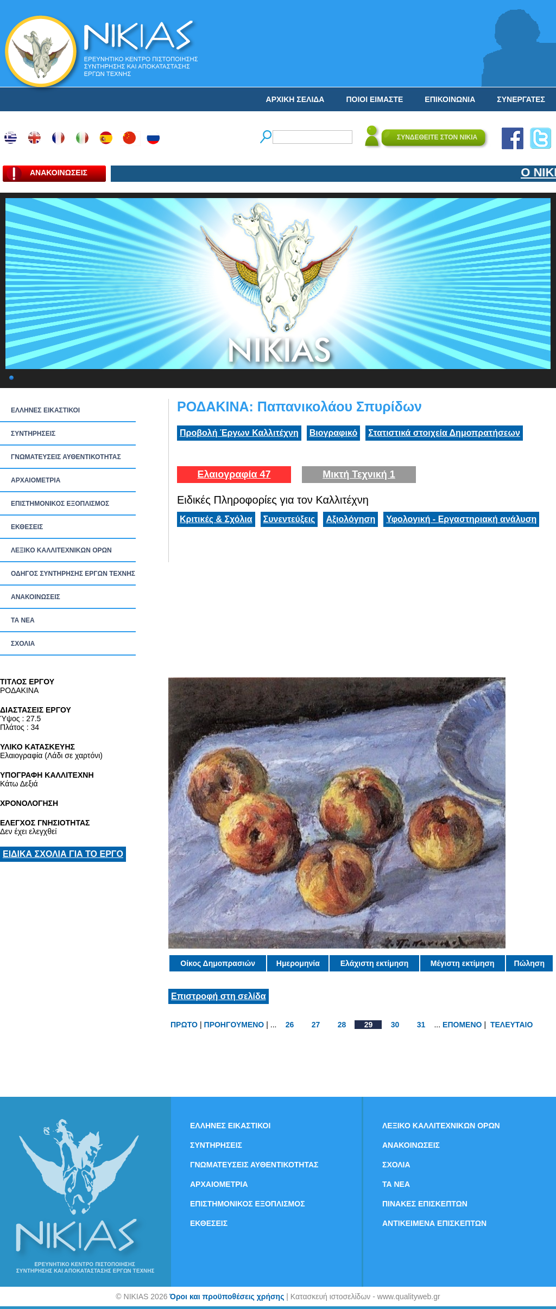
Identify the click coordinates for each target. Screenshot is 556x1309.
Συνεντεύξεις (289, 519)
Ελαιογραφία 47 (233, 474)
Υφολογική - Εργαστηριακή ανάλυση (461, 519)
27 (316, 1024)
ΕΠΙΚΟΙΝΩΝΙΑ (450, 99)
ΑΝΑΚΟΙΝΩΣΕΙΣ (35, 597)
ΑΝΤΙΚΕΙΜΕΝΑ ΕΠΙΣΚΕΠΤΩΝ (434, 1223)
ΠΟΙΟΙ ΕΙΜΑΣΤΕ (374, 99)
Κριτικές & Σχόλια (216, 519)
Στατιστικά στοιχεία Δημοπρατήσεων (444, 432)
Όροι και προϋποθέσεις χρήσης (226, 1296)
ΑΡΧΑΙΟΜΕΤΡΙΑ (35, 480)
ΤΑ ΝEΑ (23, 620)
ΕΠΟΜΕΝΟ (462, 1024)
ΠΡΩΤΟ (184, 1024)
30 (395, 1024)
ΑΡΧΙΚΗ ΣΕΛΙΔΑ (295, 99)
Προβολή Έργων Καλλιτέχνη (239, 432)
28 (342, 1024)
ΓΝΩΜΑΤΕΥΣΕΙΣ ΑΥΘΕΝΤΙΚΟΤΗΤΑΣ (66, 457)
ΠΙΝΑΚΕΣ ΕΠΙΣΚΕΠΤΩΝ (424, 1203)
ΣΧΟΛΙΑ (23, 643)
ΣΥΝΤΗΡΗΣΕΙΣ (33, 433)
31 (421, 1024)
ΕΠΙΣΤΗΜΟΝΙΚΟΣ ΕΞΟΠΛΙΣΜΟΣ (60, 503)
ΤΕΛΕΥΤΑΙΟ (511, 1024)
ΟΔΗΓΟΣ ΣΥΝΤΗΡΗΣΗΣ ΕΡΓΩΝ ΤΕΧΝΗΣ (73, 573)
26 (290, 1024)
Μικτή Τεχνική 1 (359, 474)
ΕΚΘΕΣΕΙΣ (27, 527)
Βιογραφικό (333, 432)
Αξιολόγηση (350, 519)
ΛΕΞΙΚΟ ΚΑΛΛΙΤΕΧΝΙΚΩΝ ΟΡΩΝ (61, 550)
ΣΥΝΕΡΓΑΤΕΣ (521, 99)
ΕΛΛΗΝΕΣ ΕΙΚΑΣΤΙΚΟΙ (45, 410)
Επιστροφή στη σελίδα (218, 996)
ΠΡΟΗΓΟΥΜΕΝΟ (234, 1024)
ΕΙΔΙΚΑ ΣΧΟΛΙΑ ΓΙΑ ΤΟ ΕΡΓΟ (63, 854)
